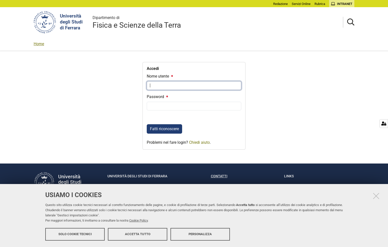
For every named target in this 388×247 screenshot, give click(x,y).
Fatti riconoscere (164, 128)
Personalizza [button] (200, 234)
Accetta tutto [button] (137, 234)
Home (39, 43)
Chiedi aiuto (199, 142)
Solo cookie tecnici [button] (75, 234)
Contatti (219, 176)
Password (157, 96)
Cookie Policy (138, 220)
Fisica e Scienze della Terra (137, 22)
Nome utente (159, 76)
